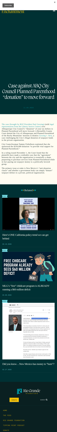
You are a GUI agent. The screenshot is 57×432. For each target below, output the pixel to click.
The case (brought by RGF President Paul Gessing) (23, 124)
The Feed (7, 415)
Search (43, 400)
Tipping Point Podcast (13, 425)
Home (5, 410)
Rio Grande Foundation (13, 420)
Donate (14, 400)
